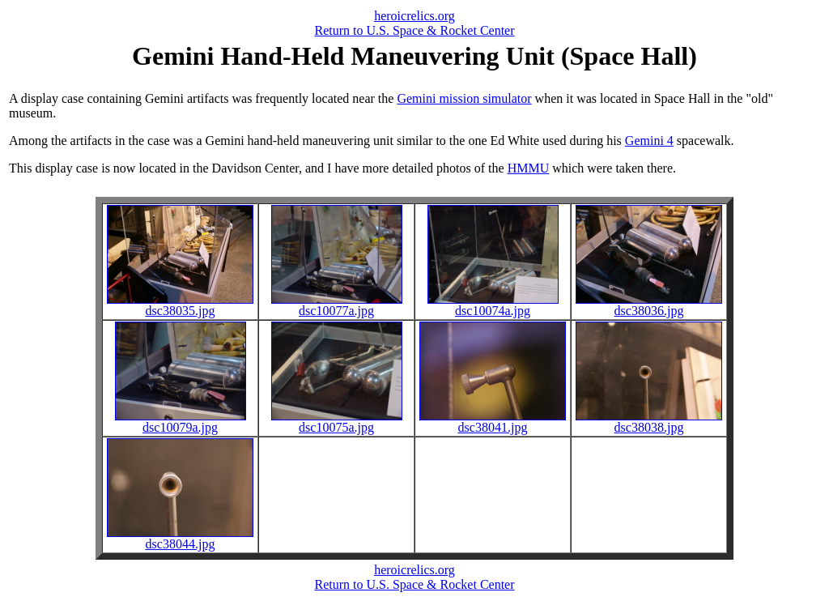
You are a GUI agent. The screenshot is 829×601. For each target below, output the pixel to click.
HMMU (529, 168)
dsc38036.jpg (649, 305)
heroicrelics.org (414, 16)
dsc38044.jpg (180, 538)
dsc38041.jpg (492, 421)
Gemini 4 (649, 140)
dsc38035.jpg (180, 305)
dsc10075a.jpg (336, 421)
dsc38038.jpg (649, 421)
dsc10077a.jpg (336, 305)
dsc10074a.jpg (493, 305)
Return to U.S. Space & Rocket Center (414, 30)
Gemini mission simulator (464, 98)
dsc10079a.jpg (180, 421)
